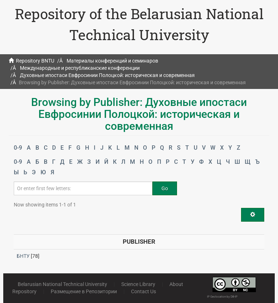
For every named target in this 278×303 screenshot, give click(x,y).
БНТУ (23, 256)
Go (164, 188)
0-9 (18, 147)
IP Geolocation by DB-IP (222, 296)
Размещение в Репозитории (84, 291)
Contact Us (143, 291)
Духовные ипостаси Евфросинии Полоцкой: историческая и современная (107, 75)
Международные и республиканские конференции (80, 68)
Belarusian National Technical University (62, 284)
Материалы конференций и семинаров (112, 61)
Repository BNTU (35, 61)
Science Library (138, 284)
